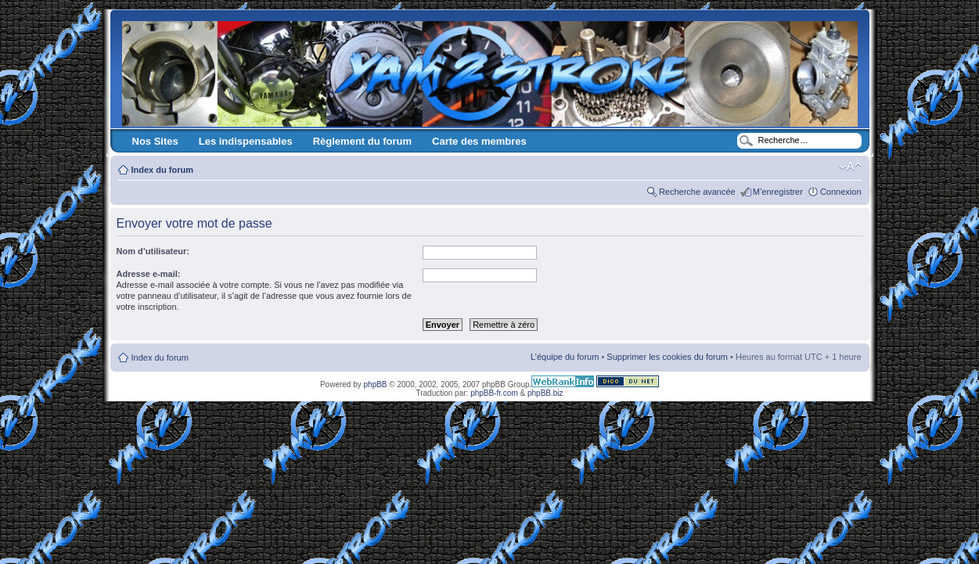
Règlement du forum (362, 141)
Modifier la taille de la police (850, 167)
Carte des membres (479, 141)
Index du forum (162, 169)
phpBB (375, 384)
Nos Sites (155, 141)
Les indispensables (246, 141)
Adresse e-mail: (149, 273)
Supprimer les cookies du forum (667, 356)
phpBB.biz (545, 393)
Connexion (841, 191)
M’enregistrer (778, 191)
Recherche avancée (697, 191)
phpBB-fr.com (494, 393)
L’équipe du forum (565, 356)
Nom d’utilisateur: (153, 251)
